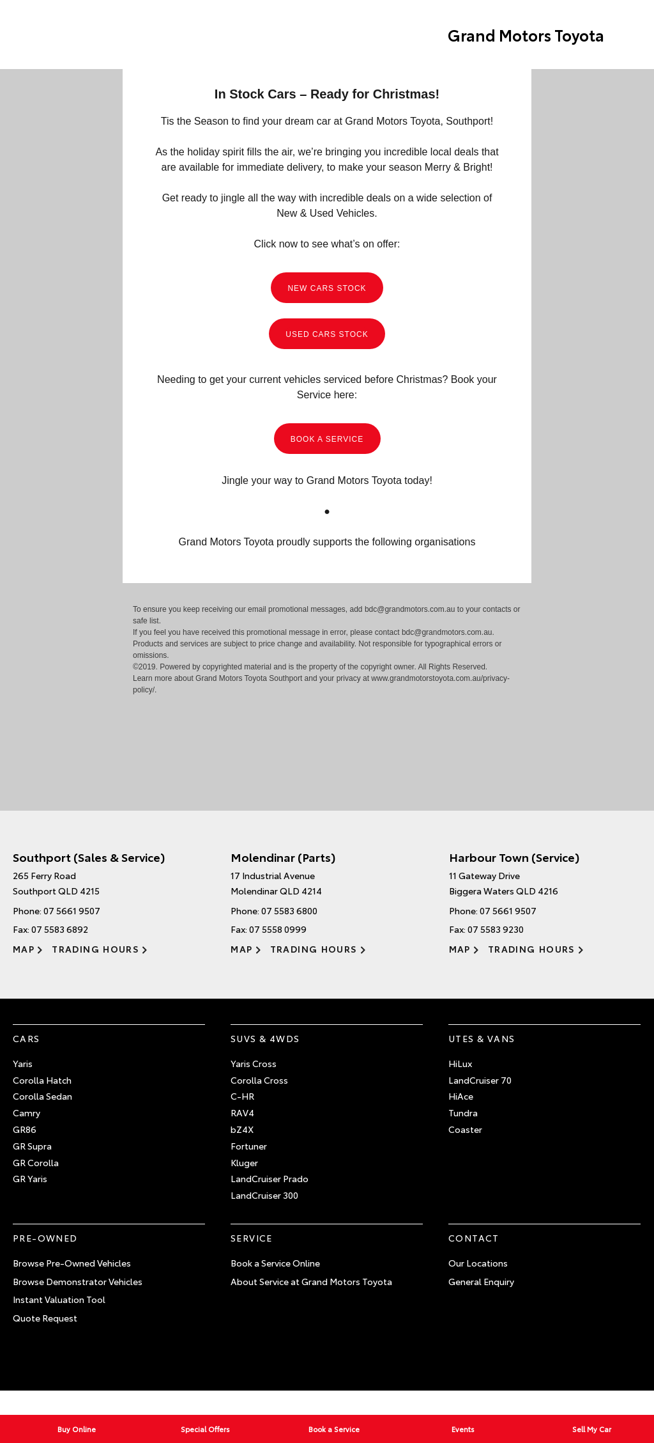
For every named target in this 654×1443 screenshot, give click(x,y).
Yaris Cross (254, 1063)
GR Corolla (36, 1162)
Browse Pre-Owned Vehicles (72, 1262)
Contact (473, 1237)
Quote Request (45, 1317)
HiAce (460, 1095)
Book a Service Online (275, 1262)
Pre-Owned (45, 1237)
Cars (26, 1038)
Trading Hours (95, 948)
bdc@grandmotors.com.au (410, 609)
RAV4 (242, 1112)
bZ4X (242, 1129)
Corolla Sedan (42, 1095)
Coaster (465, 1129)
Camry (26, 1112)
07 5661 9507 (71, 910)
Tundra (463, 1112)
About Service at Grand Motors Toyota (311, 1281)
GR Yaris (30, 1178)
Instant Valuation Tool (59, 1299)
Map (23, 948)
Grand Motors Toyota (526, 34)
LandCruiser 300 (264, 1195)
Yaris (23, 1063)
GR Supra (32, 1145)
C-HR (242, 1095)
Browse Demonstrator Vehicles (77, 1281)
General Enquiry (481, 1281)
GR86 (24, 1129)
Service (252, 1237)
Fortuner (249, 1145)
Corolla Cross (259, 1079)
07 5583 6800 (289, 910)
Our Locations (478, 1262)
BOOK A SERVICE (327, 439)
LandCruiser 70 (480, 1079)
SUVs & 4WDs (265, 1038)
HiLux (460, 1063)
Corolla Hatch (42, 1079)
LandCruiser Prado (269, 1178)
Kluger (244, 1162)
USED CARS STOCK (326, 334)
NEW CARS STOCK (326, 288)
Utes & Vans (481, 1038)
